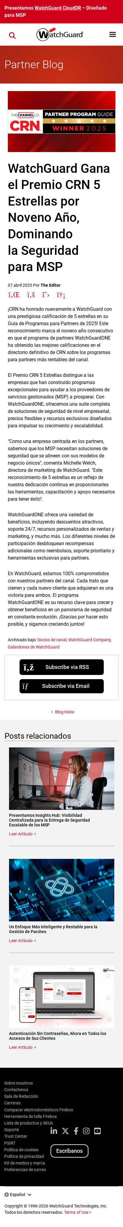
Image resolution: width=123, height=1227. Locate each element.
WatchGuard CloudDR (58, 8)
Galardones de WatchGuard (34, 647)
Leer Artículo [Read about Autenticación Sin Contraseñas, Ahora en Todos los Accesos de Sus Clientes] (20, 1047)
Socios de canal (52, 639)
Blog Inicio (64, 712)
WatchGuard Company (89, 639)
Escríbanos (69, 1151)
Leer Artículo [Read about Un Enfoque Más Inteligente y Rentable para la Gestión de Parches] (20, 940)
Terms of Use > (77, 1212)
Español (17, 1194)
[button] (112, 34)
